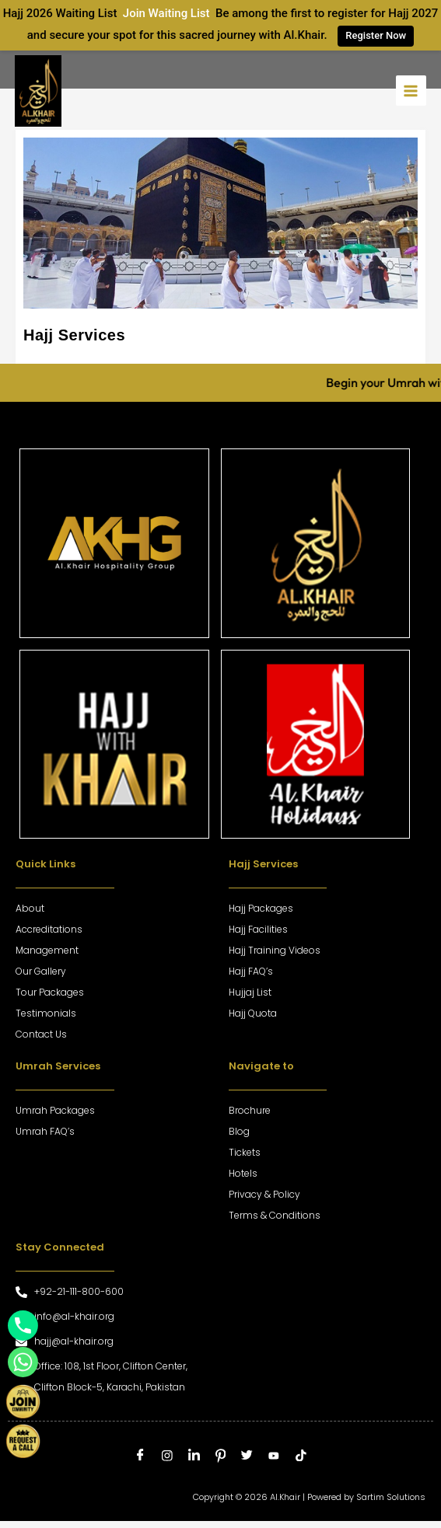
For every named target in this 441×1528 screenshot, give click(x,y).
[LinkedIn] (194, 1456)
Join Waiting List (166, 13)
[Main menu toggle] (411, 90)
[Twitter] (247, 1456)
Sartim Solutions (390, 1497)
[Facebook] (140, 1456)
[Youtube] (274, 1456)
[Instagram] (167, 1456)
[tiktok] (300, 1456)
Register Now (375, 35)
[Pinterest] (220, 1456)
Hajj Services (74, 335)
